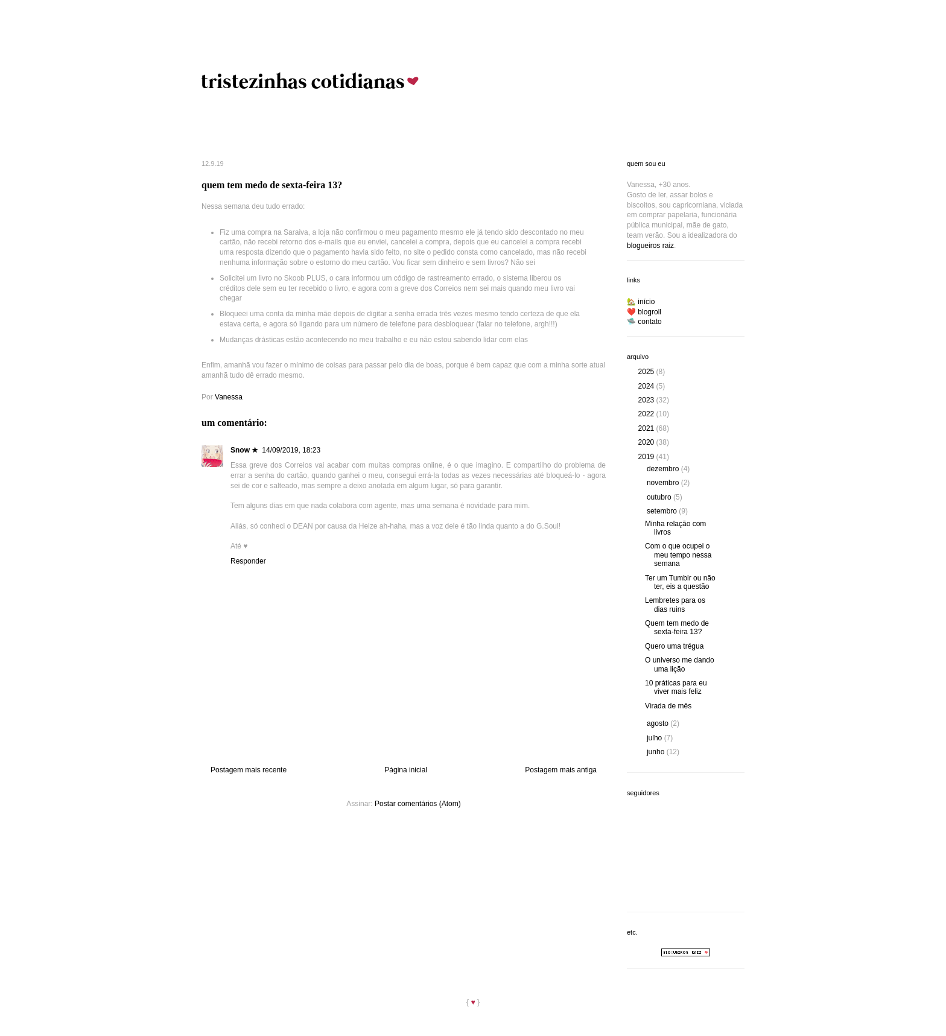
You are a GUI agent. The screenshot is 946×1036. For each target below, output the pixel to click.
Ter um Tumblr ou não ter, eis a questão (680, 582)
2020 (647, 442)
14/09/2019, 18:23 (291, 450)
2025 (647, 371)
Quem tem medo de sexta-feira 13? (677, 627)
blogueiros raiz (650, 245)
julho (655, 738)
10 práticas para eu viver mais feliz (676, 687)
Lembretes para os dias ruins (675, 604)
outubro (660, 497)
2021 (647, 428)
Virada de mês (668, 706)
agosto (658, 723)
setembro (663, 511)
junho (657, 752)
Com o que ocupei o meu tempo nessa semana (678, 555)
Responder (248, 561)
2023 (647, 400)
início (646, 301)
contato (649, 321)
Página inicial (405, 770)
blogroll (649, 312)
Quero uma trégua (674, 646)
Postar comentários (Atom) (418, 803)
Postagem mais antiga (561, 770)
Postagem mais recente (249, 770)
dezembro (664, 469)
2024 (647, 386)
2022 (647, 414)
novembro (664, 482)
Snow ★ (244, 450)
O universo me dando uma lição (679, 664)
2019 (647, 457)
